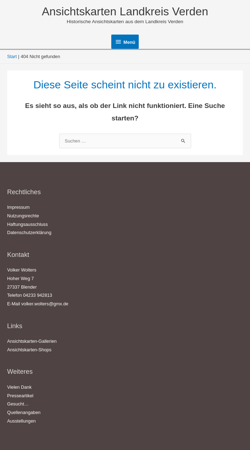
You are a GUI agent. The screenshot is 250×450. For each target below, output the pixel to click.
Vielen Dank (19, 387)
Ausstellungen (21, 421)
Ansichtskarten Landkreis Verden (125, 11)
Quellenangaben (24, 412)
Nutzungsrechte (23, 215)
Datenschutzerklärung (29, 232)
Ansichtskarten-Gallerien (32, 341)
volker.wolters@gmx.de (44, 303)
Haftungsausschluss (27, 224)
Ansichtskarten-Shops (29, 349)
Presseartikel (20, 395)
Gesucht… (18, 404)
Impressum (18, 207)
